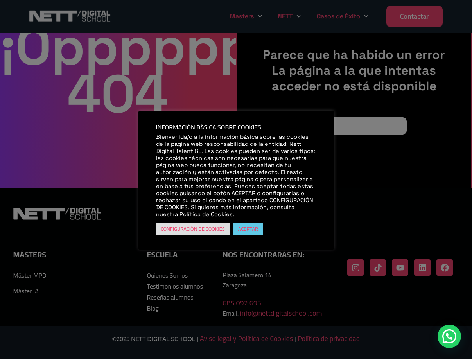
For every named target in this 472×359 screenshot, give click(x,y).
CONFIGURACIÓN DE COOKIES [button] (193, 228)
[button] (449, 336)
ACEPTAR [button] (248, 228)
